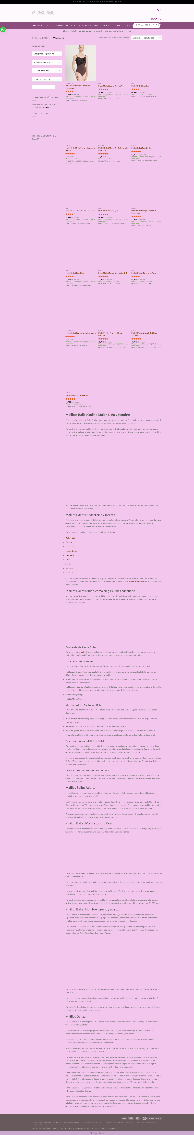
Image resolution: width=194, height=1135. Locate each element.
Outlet (117, 26)
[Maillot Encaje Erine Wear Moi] (80, 372)
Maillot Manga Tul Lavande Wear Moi (145, 273)
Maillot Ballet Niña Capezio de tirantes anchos (80, 149)
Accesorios (85, 26)
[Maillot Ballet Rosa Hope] (80, 250)
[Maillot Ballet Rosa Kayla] (146, 125)
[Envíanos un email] (48, 13)
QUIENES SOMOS (38, 1128)
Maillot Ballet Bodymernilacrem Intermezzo (143, 212)
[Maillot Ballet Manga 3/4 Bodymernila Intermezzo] (113, 125)
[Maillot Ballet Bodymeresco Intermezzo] (80, 310)
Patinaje (107, 26)
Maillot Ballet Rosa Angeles (108, 211)
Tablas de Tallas (98, 1123)
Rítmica (96, 26)
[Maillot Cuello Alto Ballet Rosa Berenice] (113, 310)
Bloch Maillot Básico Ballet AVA (110, 86)
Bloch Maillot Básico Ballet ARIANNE (112, 273)
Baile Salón (71, 26)
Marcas (126, 26)
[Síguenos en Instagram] (39, 13)
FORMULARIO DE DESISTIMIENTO (106, 1128)
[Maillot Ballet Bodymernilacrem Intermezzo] (146, 188)
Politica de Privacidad (147, 1123)
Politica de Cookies (126, 1123)
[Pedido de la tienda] (146, 37)
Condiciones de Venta (48, 1123)
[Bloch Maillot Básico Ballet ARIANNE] (113, 250)
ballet (83, 652)
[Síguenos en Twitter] (43, 13)
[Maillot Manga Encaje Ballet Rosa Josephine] (146, 310)
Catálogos (85, 1123)
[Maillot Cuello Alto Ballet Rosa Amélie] (80, 188)
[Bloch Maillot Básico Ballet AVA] (113, 63)
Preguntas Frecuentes (69, 1123)
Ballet (36, 26)
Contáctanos (38, 1124)
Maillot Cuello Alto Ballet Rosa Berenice (110, 334)
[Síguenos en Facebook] (34, 13)
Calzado (46, 26)
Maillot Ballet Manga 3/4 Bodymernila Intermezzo (113, 149)
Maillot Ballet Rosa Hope (75, 273)
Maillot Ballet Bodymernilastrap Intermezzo (77, 87)
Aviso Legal (112, 1123)
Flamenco (58, 26)
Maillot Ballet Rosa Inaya (140, 86)
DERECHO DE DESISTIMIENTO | (84, 1128)
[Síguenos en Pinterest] (52, 13)
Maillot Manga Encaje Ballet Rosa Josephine (144, 334)
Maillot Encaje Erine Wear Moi (77, 395)
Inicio (35, 38)
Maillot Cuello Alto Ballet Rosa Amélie (80, 211)
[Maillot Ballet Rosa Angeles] (113, 188)
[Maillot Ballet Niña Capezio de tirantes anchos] (80, 125)
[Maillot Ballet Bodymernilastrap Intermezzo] (80, 63)
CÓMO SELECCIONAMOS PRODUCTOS (58, 1128)
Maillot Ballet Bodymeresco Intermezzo (80, 333)
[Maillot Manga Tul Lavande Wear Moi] (146, 250)
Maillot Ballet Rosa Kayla (141, 148)
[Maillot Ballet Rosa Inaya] (146, 63)
